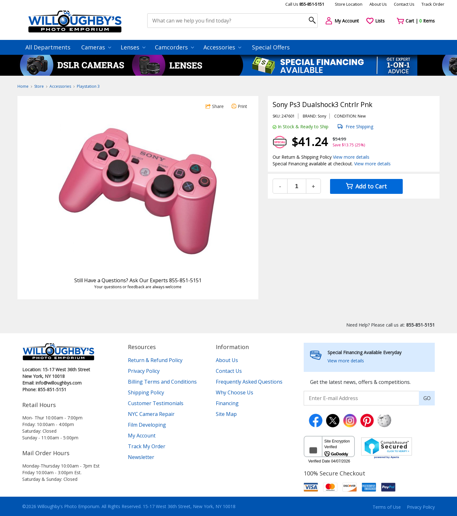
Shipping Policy (146, 392)
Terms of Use (387, 507)
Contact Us (404, 4)
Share (214, 106)
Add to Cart (366, 186)
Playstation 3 (88, 86)
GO (427, 398)
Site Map (226, 414)
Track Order (432, 4)
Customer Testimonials (155, 403)
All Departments (47, 47)
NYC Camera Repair (151, 414)
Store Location (348, 4)
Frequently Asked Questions (249, 381)
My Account (142, 435)
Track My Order (146, 446)
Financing (227, 403)
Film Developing (147, 424)
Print (239, 106)
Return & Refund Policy (155, 360)
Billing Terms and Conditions (162, 381)
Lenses (133, 47)
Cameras (96, 47)
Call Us (304, 4)
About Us (378, 4)
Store (39, 86)
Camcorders (174, 47)
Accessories (222, 47)
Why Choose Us (234, 392)
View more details (351, 157)
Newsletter (141, 457)
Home (23, 86)
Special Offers (271, 47)
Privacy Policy (144, 370)
